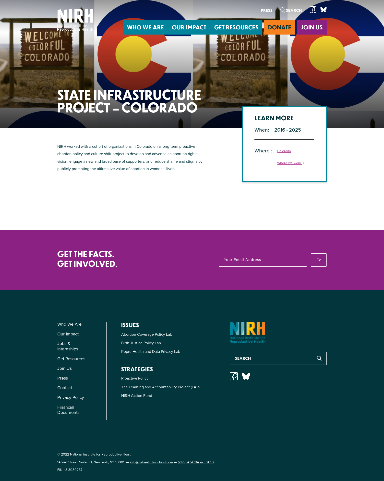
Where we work (291, 163)
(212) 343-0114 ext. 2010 (196, 462)
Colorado (284, 151)
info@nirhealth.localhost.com (151, 462)
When (261, 130)
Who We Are (145, 27)
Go (318, 260)
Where (262, 151)
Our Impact (189, 27)
